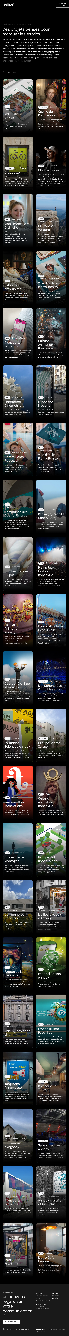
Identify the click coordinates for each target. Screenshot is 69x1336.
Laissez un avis (41, 1332)
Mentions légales (24, 1329)
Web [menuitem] (14, 72)
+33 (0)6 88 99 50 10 (42, 1306)
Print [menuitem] (8, 72)
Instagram (55, 1293)
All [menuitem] (3, 73)
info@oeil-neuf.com (42, 1308)
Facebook (55, 1296)
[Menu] (31, 10)
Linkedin (55, 1298)
